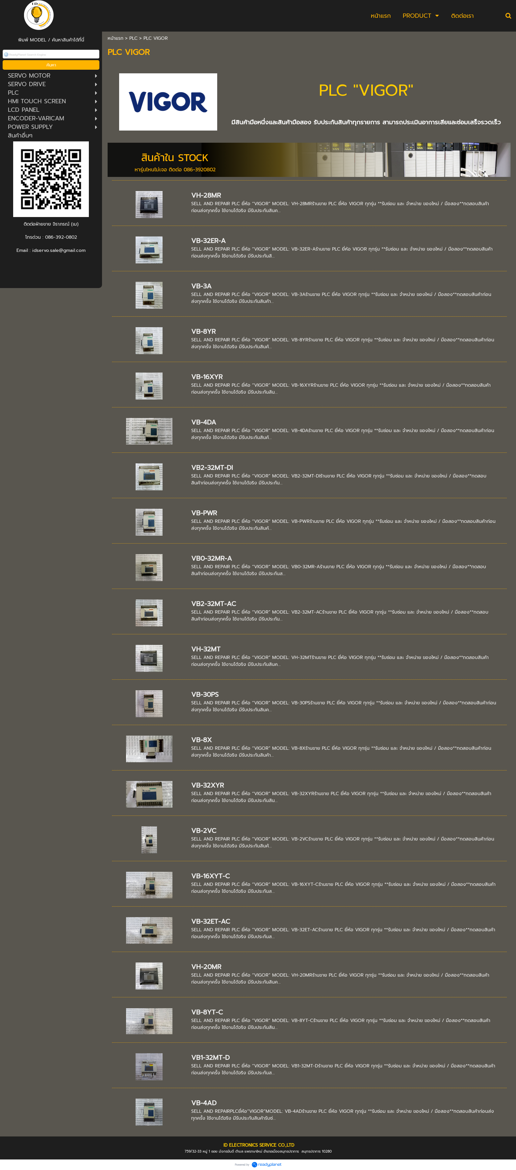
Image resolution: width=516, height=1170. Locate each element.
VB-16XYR (206, 377)
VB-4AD (204, 1103)
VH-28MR (206, 195)
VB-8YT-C (207, 1012)
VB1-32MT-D (210, 1057)
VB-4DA (203, 422)
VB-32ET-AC (210, 921)
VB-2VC (203, 831)
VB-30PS (205, 694)
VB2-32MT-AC (213, 604)
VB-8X (201, 740)
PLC (133, 38)
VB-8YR (203, 331)
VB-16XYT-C (210, 876)
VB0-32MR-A (211, 558)
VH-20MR (206, 967)
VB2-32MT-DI (212, 468)
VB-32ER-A (208, 241)
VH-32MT (205, 649)
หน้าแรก (115, 38)
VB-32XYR (207, 785)
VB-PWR (204, 513)
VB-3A (201, 286)
